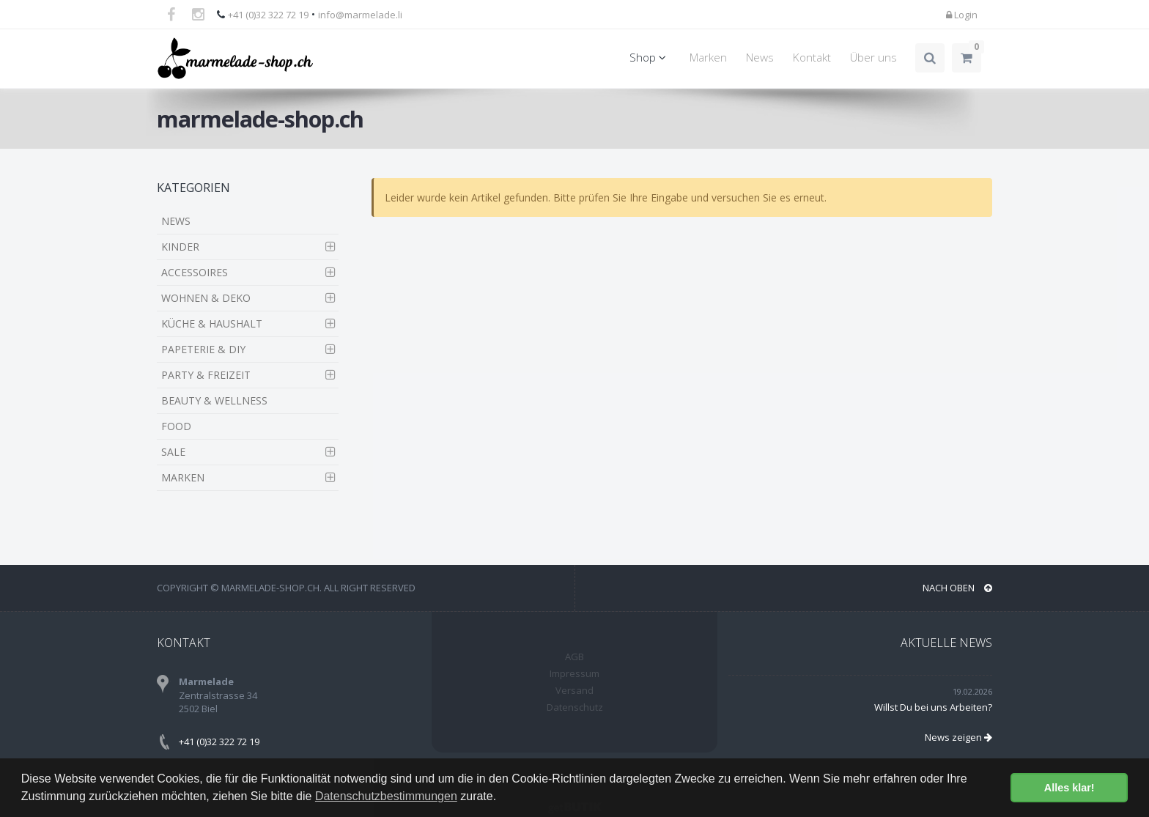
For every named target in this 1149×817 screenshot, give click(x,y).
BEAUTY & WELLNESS (214, 400)
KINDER (180, 247)
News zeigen (958, 737)
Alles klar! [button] (1069, 788)
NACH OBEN (957, 587)
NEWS (176, 221)
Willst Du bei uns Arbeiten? (933, 707)
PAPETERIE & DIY (203, 349)
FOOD (176, 426)
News (760, 57)
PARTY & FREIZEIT (206, 375)
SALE (173, 452)
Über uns (873, 57)
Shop (649, 57)
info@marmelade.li (360, 14)
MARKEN (182, 477)
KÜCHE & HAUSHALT (211, 323)
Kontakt (812, 57)
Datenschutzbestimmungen (386, 796)
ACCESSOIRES (194, 272)
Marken (708, 57)
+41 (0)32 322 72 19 (268, 14)
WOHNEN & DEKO (206, 298)
